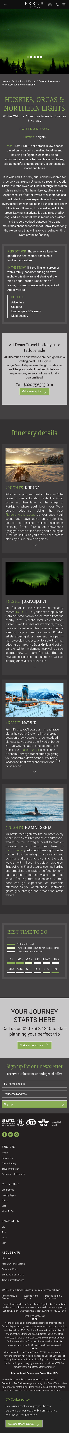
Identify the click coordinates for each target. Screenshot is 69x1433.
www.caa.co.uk (54, 1345)
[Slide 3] (34, 57)
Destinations (18, 81)
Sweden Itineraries (48, 81)
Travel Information (10, 1169)
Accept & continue (24, 1424)
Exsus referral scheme (13, 1274)
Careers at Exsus (10, 1269)
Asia (4, 1232)
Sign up (34, 1104)
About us (6, 1258)
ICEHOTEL (22, 612)
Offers (5, 1200)
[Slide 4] (38, 57)
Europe (31, 81)
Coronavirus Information (13, 1174)
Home (5, 81)
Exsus (35, 4)
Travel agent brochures (13, 1280)
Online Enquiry (9, 1163)
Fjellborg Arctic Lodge (20, 514)
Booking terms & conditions (53, 1297)
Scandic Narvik (29, 750)
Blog (4, 1206)
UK (3, 1227)
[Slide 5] (41, 57)
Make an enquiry (34, 392)
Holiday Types (9, 1195)
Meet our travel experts (13, 1264)
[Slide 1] (28, 57)
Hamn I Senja (14, 850)
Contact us (7, 1158)
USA (4, 1243)
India (4, 1237)
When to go (7, 1211)
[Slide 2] (31, 57)
